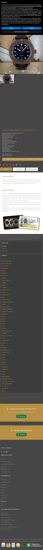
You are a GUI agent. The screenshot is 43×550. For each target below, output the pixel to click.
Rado (3, 357)
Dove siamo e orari (5, 482)
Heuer (3, 316)
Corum (4, 292)
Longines (4, 333)
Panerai (4, 347)
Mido (3, 338)
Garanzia (6, 169)
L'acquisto (3, 487)
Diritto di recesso (19, 169)
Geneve (4, 304)
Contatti (3, 459)
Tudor (3, 374)
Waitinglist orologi (5, 469)
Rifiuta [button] (11, 28)
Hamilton (4, 314)
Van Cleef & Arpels (7, 383)
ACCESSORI (5, 251)
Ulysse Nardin (6, 376)
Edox (3, 297)
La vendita (3, 484)
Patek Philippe (6, 350)
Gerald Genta (6, 307)
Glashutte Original (7, 311)
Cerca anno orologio (6, 471)
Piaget (4, 355)
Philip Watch (5, 352)
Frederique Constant (8, 302)
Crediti (2, 490)
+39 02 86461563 (5, 517)
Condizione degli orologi (32, 169)
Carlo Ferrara (6, 280)
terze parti (24, 9)
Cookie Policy (4, 497)
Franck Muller (6, 299)
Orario (2, 492)
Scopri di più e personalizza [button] (21, 31)
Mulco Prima (5, 340)
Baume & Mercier (6, 263)
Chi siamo (3, 479)
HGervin (4, 319)
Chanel (4, 285)
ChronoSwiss (6, 290)
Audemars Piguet (6, 261)
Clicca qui (21, 416)
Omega (4, 343)
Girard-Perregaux (7, 309)
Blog (2, 505)
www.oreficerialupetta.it (6, 524)
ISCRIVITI (21, 434)
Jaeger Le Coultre (7, 331)
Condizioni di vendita (6, 461)
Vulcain (4, 386)
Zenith (4, 391)
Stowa (4, 364)
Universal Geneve (7, 379)
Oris (3, 345)
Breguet (4, 271)
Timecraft (5, 369)
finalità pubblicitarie (31, 13)
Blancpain (5, 268)
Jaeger (4, 328)
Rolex (3, 359)
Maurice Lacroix (6, 335)
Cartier (4, 283)
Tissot (4, 371)
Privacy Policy (4, 495)
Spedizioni (3, 466)
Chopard (4, 287)
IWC (3, 326)
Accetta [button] (32, 28)
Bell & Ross (5, 266)
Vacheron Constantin (8, 381)
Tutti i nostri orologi (8, 258)
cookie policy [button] (30, 8)
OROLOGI (4, 246)
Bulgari (4, 278)
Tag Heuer (4, 367)
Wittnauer (5, 388)
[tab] (21, 246)
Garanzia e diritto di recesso (7, 464)
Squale (4, 362)
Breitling (4, 275)
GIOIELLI (4, 248)
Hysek (3, 323)
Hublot (4, 321)
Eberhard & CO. (6, 295)
